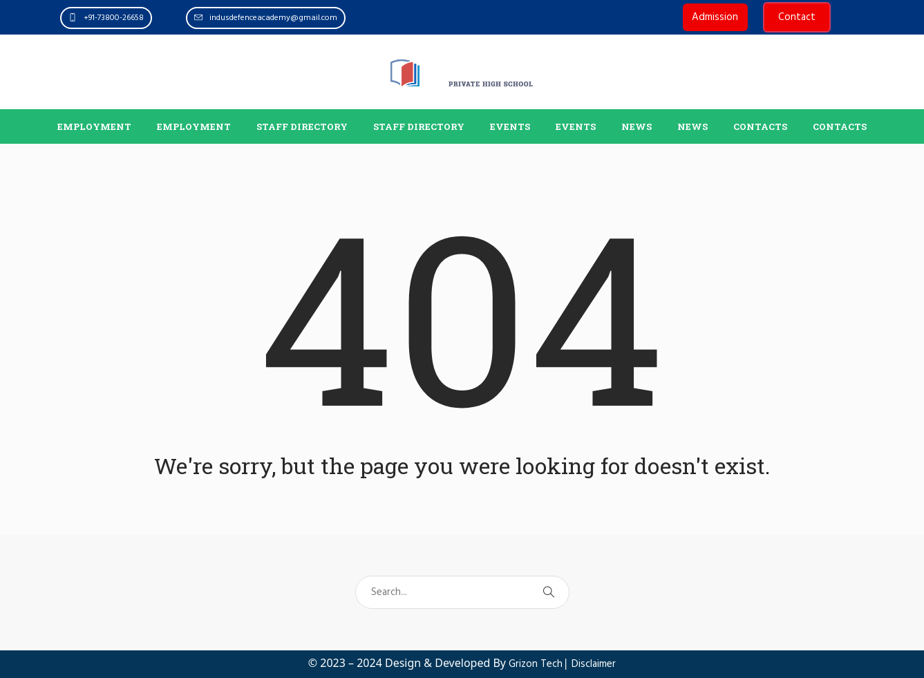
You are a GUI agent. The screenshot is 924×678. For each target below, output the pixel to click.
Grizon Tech (536, 664)
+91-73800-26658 (114, 18)
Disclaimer (594, 664)
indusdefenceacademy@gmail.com (273, 18)
